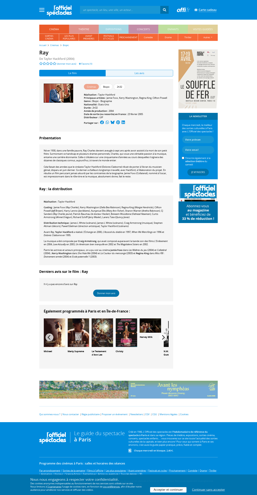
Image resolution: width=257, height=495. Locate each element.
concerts (143, 29)
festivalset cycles (108, 37)
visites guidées (203, 29)
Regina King (145, 97)
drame (168, 37)
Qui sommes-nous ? (49, 414)
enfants (173, 29)
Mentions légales (168, 414)
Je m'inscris (198, 172)
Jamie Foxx (112, 97)
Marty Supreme (76, 351)
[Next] (163, 337)
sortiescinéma (49, 37)
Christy (119, 351)
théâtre (84, 29)
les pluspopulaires (69, 37)
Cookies (184, 414)
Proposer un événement (115, 414)
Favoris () (85, 63)
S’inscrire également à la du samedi (197, 161)
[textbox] (120, 10)
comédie (148, 37)
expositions (114, 29)
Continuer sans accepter (208, 490)
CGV (147, 414)
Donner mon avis (106, 293)
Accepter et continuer (168, 490)
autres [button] (207, 37)
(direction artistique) (81, 226)
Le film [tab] (72, 73)
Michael (48, 351)
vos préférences (111, 486)
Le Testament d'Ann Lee (99, 353)
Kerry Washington (128, 97)
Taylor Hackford (106, 94)
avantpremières (88, 37)
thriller (188, 37)
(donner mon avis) (66, 63)
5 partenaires (54, 486)
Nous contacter (70, 414)
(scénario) (115, 226)
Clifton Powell (160, 97)
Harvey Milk (146, 337)
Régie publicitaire (91, 414)
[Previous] (49, 337)
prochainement (128, 37)
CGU (154, 414)
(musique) (138, 222)
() (66, 207)
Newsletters (136, 414)
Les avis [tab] (139, 73)
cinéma (54, 29)
